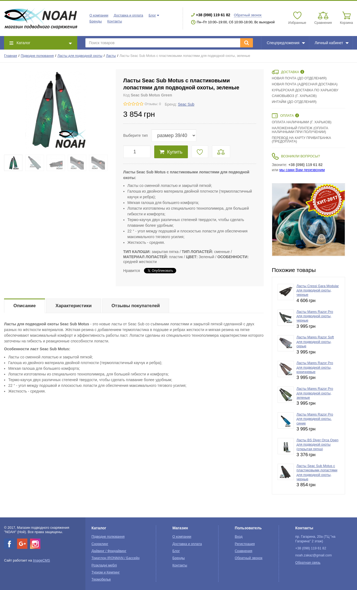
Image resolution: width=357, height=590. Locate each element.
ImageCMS (41, 560)
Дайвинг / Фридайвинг (109, 551)
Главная (10, 56)
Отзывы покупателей (135, 305)
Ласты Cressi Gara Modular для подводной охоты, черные (318, 290)
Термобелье (101, 579)
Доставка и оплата (128, 15)
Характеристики (74, 305)
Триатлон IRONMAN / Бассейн (116, 558)
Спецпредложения (286, 43)
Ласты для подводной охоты (79, 56)
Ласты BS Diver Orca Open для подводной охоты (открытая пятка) (318, 444)
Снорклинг (100, 544)
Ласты (111, 56)
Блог (152, 15)
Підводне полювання (37, 56)
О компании (98, 15)
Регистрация (245, 544)
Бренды (95, 21)
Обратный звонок (248, 15)
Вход (239, 537)
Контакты (114, 21)
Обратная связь (307, 563)
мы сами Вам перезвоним (302, 170)
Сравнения (243, 551)
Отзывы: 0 (153, 104)
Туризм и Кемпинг (106, 572)
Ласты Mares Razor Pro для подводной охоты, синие (315, 419)
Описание (25, 305)
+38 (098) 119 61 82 (213, 15)
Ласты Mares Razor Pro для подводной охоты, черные (315, 316)
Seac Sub (186, 104)
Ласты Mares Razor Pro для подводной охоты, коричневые (315, 367)
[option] (308, 219)
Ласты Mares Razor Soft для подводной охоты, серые (315, 341)
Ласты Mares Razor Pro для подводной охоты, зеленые (315, 393)
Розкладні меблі (104, 565)
